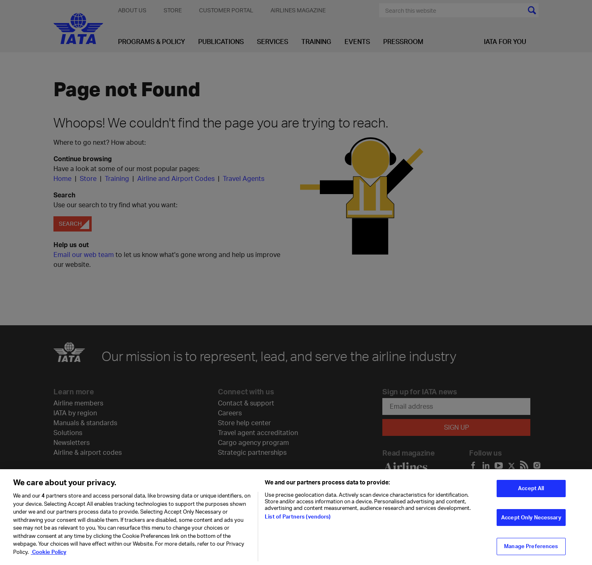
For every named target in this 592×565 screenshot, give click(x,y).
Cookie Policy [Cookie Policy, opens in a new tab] (48, 555)
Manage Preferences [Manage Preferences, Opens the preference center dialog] (531, 549)
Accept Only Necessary (531, 521)
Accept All (531, 492)
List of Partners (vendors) (298, 520)
